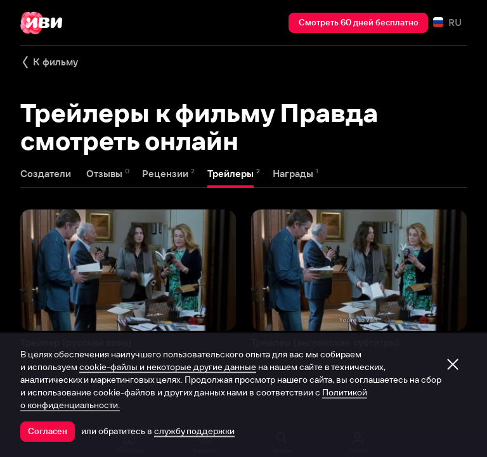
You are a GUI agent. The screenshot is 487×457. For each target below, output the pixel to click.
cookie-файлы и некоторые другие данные (167, 367)
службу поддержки (194, 431)
